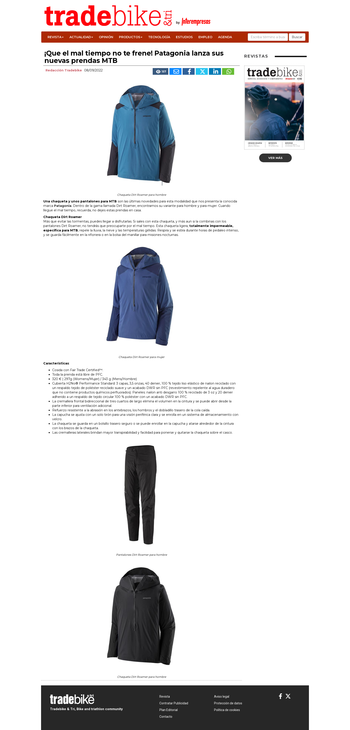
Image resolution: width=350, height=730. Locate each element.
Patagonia (62, 206)
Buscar (297, 37)
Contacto (165, 716)
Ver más (275, 158)
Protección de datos (228, 703)
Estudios (184, 37)
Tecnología (159, 37)
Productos (130, 37)
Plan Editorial (168, 710)
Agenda (225, 37)
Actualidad (81, 37)
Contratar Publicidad (173, 703)
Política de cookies (227, 710)
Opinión (106, 37)
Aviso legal (221, 696)
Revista (56, 37)
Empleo (205, 37)
